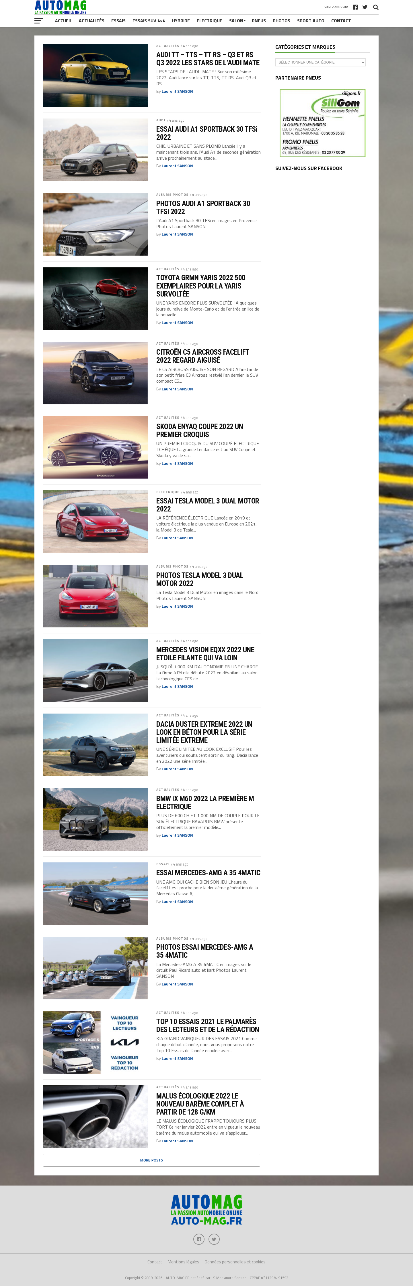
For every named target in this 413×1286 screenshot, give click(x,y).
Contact (341, 20)
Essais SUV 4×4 (149, 20)
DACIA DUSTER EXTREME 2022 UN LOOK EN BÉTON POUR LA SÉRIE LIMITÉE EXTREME (204, 732)
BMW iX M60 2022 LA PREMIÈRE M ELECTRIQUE (205, 803)
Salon (236, 20)
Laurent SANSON (177, 91)
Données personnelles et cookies (235, 1262)
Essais (118, 20)
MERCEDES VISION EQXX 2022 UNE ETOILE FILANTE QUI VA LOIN (205, 654)
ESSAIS (163, 864)
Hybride (181, 20)
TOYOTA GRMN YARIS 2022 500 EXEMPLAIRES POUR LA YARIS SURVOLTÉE (201, 286)
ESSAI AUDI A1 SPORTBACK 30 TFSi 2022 (206, 133)
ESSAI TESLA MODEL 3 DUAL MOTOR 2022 (207, 505)
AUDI (160, 120)
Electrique (209, 20)
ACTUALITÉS (167, 45)
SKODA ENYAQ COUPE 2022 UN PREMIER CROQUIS (199, 430)
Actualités (91, 20)
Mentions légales (183, 1262)
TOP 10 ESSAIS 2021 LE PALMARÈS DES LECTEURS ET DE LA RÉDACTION (207, 1026)
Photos (281, 20)
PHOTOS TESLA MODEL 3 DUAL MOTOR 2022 (199, 579)
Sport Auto (310, 20)
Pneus (259, 20)
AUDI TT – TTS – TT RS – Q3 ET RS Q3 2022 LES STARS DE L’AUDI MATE (208, 59)
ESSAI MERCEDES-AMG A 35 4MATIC (208, 873)
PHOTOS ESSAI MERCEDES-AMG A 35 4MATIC (204, 951)
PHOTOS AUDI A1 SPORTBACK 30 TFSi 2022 (203, 207)
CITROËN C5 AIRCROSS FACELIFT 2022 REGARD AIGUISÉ (202, 356)
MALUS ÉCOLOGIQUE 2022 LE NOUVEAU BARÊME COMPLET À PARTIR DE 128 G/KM (200, 1104)
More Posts (151, 1160)
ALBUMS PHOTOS (172, 194)
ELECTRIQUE (168, 492)
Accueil (63, 20)
